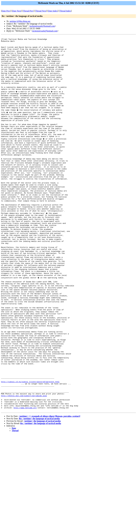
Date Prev (6, 11)
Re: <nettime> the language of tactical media (39, 490)
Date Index (53, 11)
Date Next (16, 11)
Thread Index (65, 11)
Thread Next (40, 11)
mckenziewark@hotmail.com (42, 26)
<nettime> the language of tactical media (42, 493)
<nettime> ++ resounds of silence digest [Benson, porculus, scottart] (49, 488)
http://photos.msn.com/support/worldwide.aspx (24, 465)
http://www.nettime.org (25, 479)
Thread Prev (28, 11)
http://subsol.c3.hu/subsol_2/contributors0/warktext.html (30, 448)
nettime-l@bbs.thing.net (20, 21)
